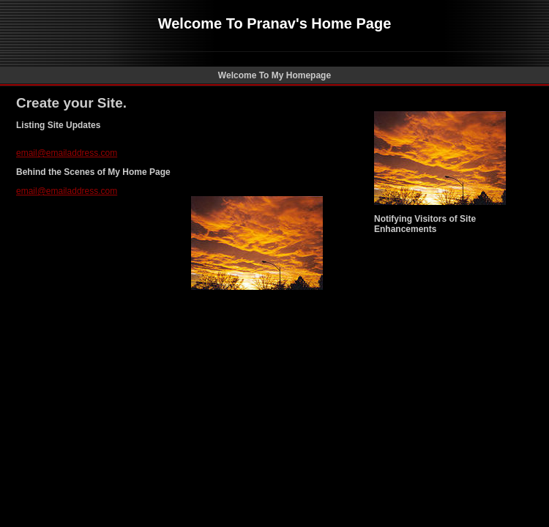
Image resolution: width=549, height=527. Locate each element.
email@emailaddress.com (66, 153)
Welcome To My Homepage (274, 75)
